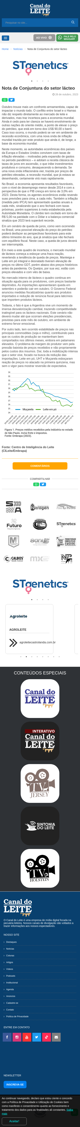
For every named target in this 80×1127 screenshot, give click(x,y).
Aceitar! (14, 1121)
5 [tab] (43, 657)
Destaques (11, 942)
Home (5, 49)
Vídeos (9, 969)
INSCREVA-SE (15, 1084)
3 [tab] (43, 81)
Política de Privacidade (17, 1016)
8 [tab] (59, 657)
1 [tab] (32, 81)
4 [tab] (48, 81)
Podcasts (10, 976)
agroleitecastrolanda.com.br (38, 642)
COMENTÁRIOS (40, 465)
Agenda (10, 989)
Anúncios (10, 996)
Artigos (9, 962)
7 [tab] (54, 657)
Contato (10, 1009)
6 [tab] (48, 657)
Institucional (12, 982)
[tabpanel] (40, 66)
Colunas (10, 955)
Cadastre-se (12, 1003)
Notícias (18, 49)
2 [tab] (37, 81)
